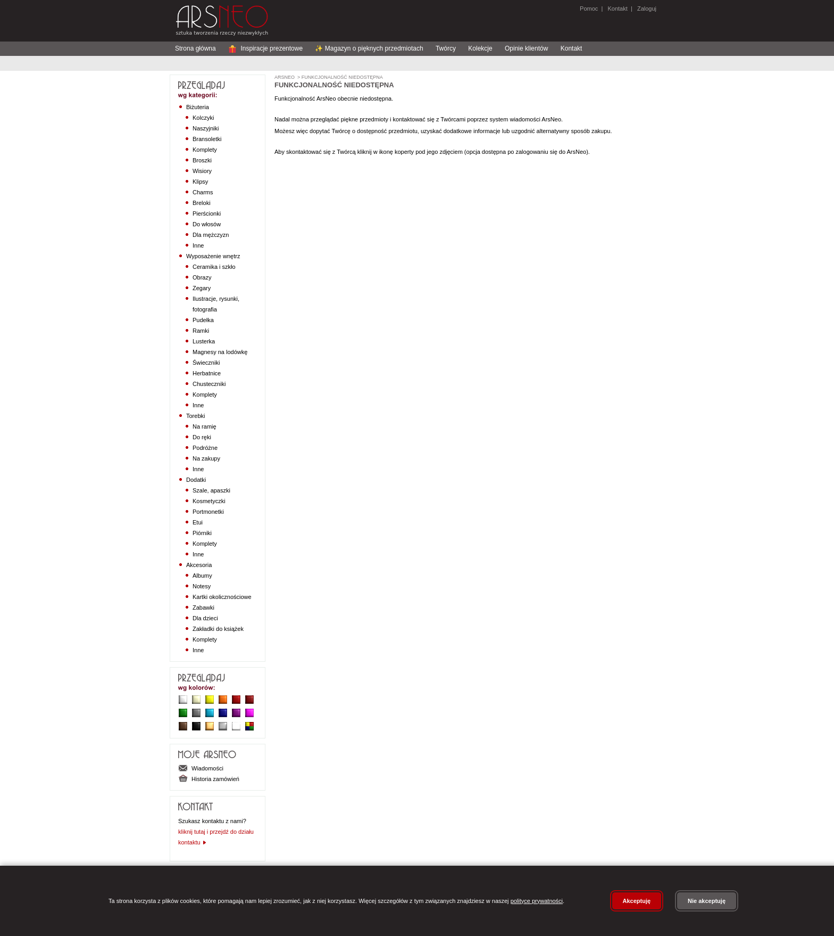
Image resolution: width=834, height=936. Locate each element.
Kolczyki (203, 117)
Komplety (205, 149)
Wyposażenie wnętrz (213, 256)
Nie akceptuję (706, 901)
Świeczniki (206, 362)
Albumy (202, 575)
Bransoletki (207, 139)
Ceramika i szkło (214, 267)
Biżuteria (197, 107)
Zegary (202, 288)
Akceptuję (637, 901)
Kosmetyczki (209, 501)
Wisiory (202, 171)
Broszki (202, 160)
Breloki (202, 203)
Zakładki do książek (218, 629)
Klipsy (200, 181)
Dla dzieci (205, 618)
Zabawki (203, 607)
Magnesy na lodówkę (220, 352)
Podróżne (205, 448)
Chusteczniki (209, 384)
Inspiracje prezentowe (265, 48)
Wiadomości (200, 768)
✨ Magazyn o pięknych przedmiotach (369, 48)
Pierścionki (207, 213)
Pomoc (589, 8)
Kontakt (617, 8)
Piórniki (202, 533)
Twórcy (446, 48)
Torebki (195, 416)
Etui (198, 522)
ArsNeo (284, 77)
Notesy (202, 586)
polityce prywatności (537, 901)
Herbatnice (207, 373)
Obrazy (202, 277)
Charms (203, 192)
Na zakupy (206, 458)
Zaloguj (646, 8)
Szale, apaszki (211, 490)
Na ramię (204, 426)
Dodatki (196, 480)
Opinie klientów (526, 48)
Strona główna (195, 48)
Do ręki (202, 437)
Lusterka (204, 341)
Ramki (201, 330)
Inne (198, 245)
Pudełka (203, 320)
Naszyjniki (206, 128)
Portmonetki (208, 511)
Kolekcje (480, 48)
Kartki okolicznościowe (222, 597)
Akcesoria (199, 565)
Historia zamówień (208, 779)
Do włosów (207, 224)
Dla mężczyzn (211, 235)
